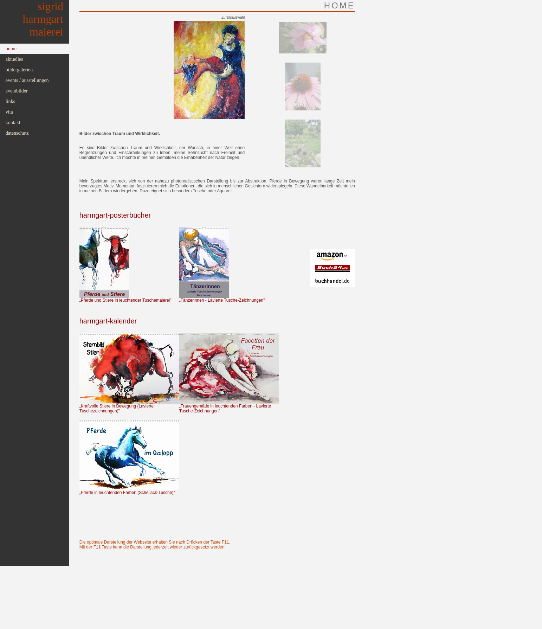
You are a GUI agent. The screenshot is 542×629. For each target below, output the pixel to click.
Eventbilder (17, 91)
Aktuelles (14, 59)
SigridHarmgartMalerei (43, 19)
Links (10, 101)
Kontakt (13, 122)
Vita (9, 112)
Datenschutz (17, 133)
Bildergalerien (19, 69)
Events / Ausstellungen (27, 80)
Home (11, 48)
